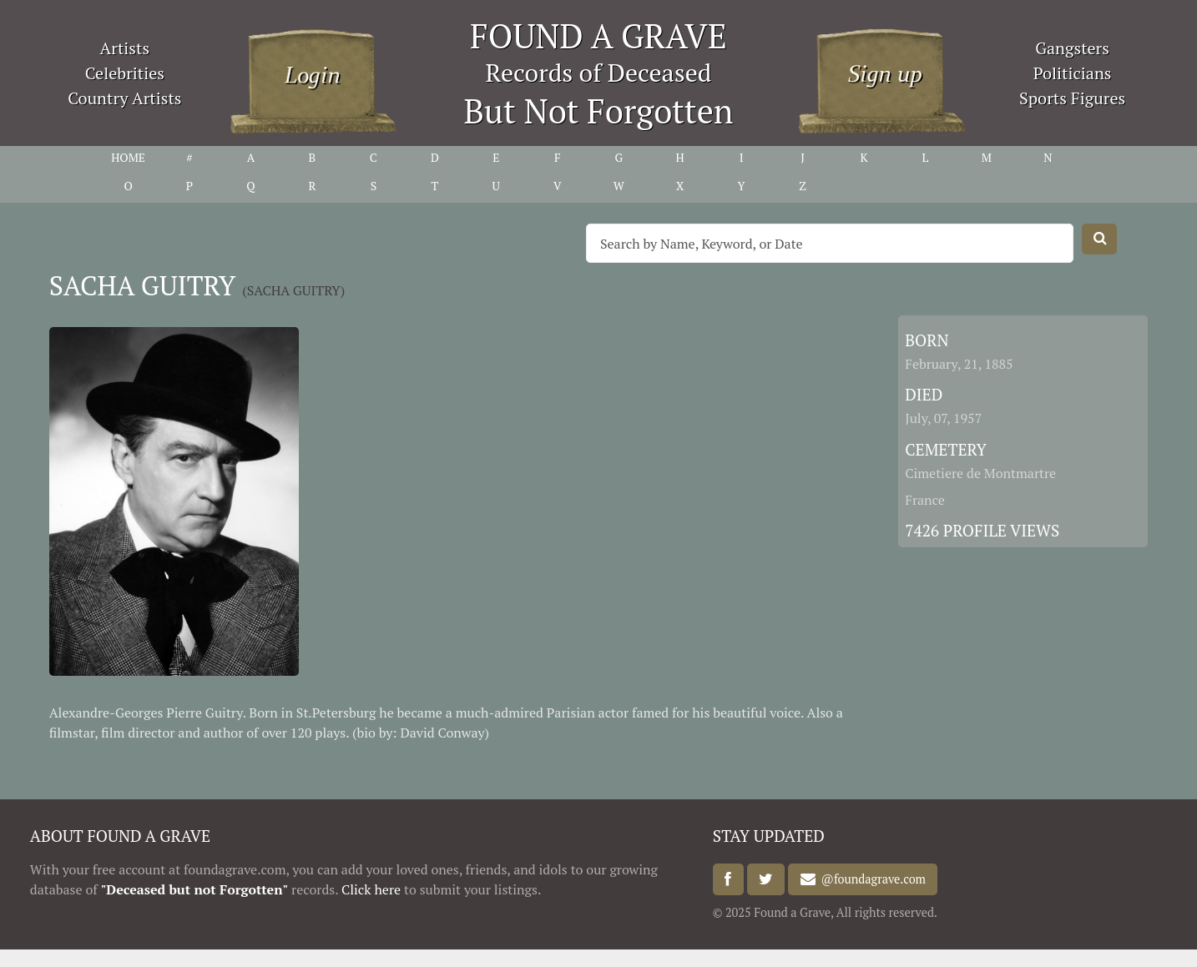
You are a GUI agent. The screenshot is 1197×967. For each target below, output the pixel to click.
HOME (128, 157)
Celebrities (124, 73)
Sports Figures (1072, 98)
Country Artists (124, 98)
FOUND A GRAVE (598, 35)
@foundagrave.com (871, 880)
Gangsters (1072, 48)
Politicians (1072, 73)
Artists (125, 48)
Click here (371, 889)
